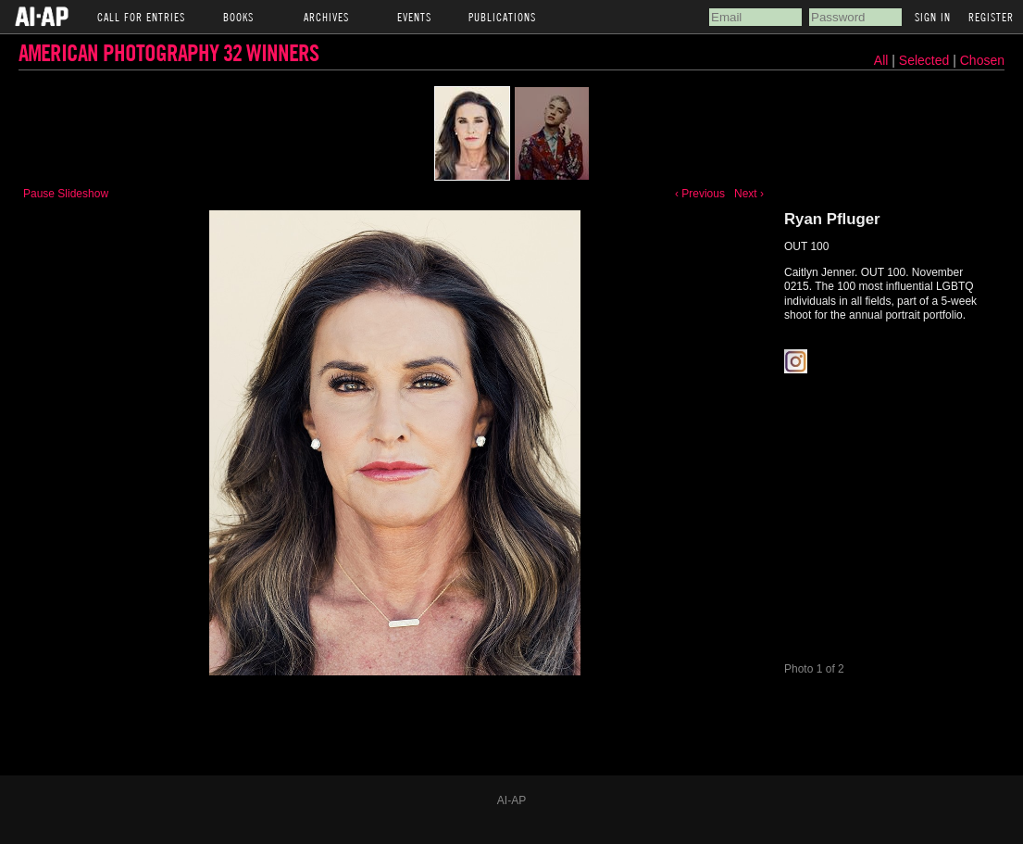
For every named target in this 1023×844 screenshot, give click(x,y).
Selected (926, 60)
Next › (749, 193)
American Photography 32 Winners (168, 52)
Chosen (982, 60)
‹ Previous (700, 193)
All (881, 60)
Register (991, 16)
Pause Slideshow (65, 193)
